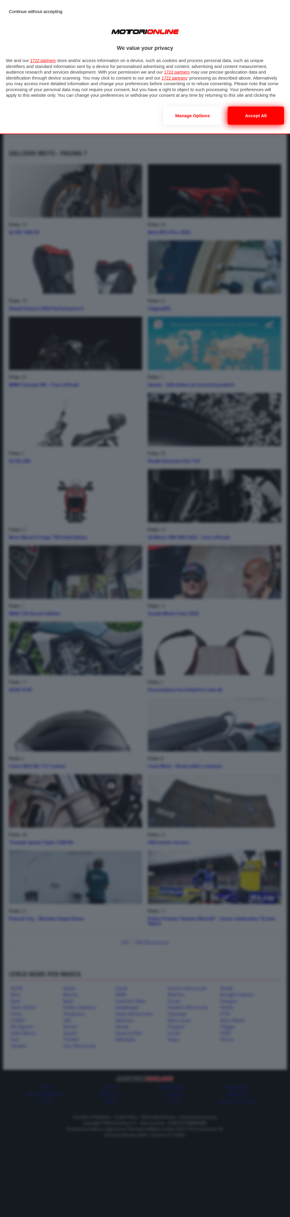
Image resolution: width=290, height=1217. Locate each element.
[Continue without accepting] (35, 11)
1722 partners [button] (44, 60)
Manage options (192, 115)
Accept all (256, 115)
